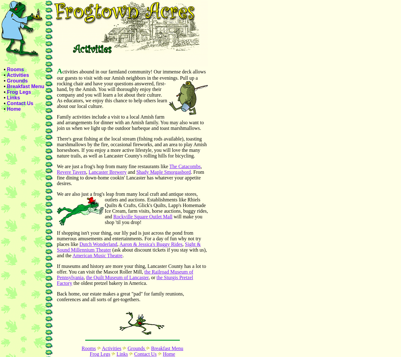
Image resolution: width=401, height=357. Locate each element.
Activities (18, 75)
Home (14, 109)
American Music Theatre (97, 255)
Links (13, 97)
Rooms (15, 69)
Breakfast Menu (25, 86)
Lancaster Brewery (108, 172)
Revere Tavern (71, 172)
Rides (176, 244)
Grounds (17, 80)
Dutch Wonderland (98, 244)
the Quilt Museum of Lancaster (117, 277)
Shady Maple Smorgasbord (163, 172)
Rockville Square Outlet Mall (143, 216)
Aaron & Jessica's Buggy (145, 244)
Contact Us (20, 103)
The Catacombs (185, 166)
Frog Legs (19, 92)
